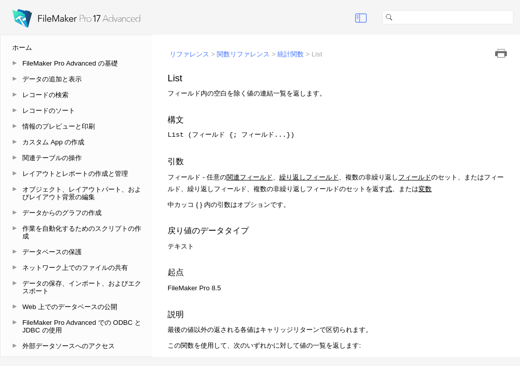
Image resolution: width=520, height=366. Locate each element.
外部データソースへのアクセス (68, 346)
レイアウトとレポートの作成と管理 (75, 173)
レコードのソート (48, 110)
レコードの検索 (45, 95)
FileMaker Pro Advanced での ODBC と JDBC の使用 (81, 326)
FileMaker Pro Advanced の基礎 (70, 63)
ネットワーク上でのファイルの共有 (75, 267)
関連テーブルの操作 (52, 158)
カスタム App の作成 (53, 142)
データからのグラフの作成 (62, 213)
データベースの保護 (52, 252)
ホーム (22, 47)
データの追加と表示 (52, 79)
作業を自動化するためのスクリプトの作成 (81, 232)
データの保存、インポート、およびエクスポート (81, 287)
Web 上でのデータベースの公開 (69, 307)
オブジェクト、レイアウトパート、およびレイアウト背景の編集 (81, 193)
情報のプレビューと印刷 (58, 126)
